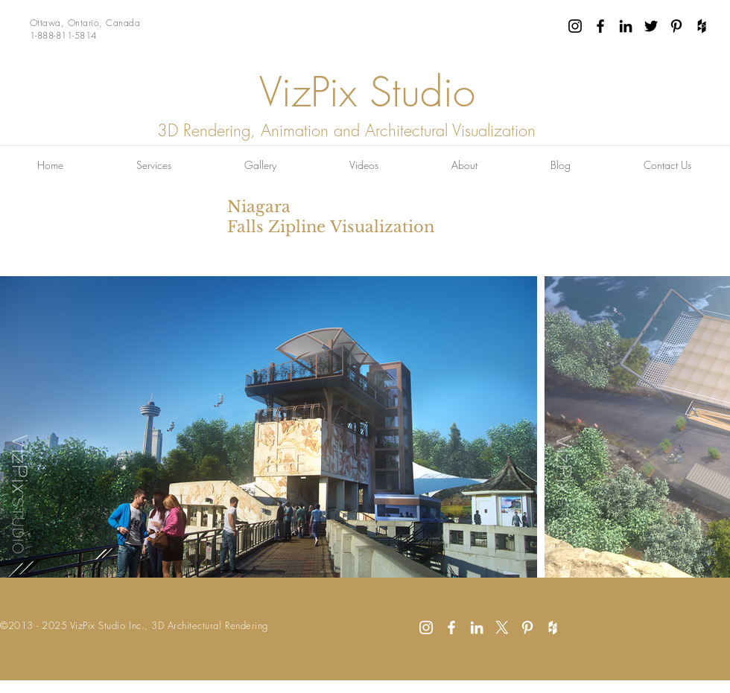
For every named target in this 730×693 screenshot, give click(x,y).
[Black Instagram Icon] (575, 26)
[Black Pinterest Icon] (676, 26)
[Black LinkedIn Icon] (626, 26)
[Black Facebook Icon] (600, 26)
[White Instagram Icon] (426, 627)
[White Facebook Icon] (451, 627)
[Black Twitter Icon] (651, 26)
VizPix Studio (367, 92)
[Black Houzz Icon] (702, 26)
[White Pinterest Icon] (527, 627)
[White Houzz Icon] (553, 627)
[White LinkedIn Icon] (477, 627)
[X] (502, 627)
